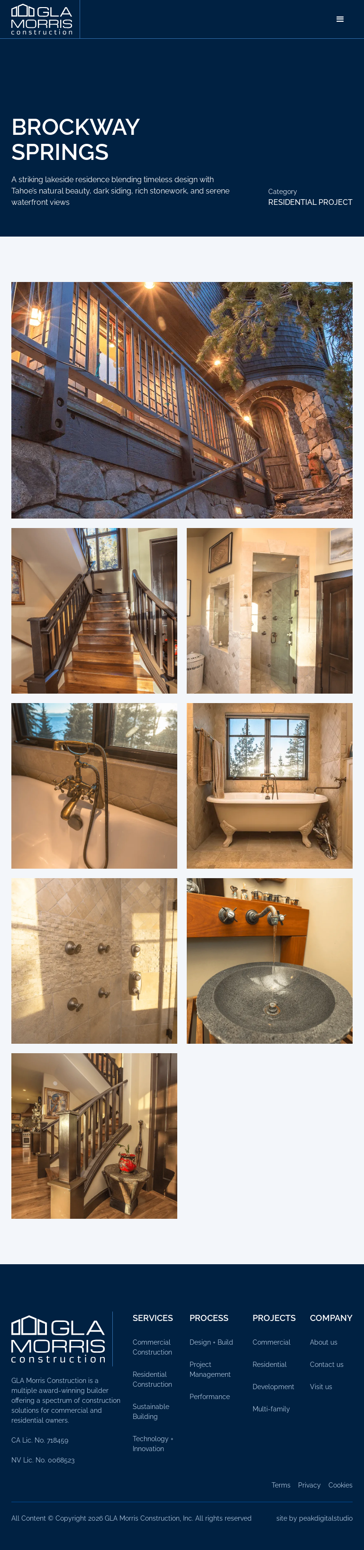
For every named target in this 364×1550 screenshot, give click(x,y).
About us (323, 1342)
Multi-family (271, 1409)
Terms (281, 1485)
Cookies (340, 1485)
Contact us (327, 1364)
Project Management (210, 1369)
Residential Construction (152, 1379)
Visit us (321, 1387)
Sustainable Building (151, 1411)
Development (273, 1387)
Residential (270, 1364)
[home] (45, 19)
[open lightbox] (182, 400)
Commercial (272, 1342)
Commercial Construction (152, 1347)
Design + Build (211, 1342)
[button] (340, 19)
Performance (210, 1396)
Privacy (309, 1485)
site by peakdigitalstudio (314, 1518)
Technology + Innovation (153, 1444)
